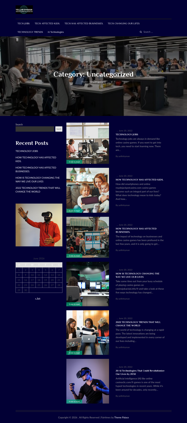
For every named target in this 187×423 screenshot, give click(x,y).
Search (19, 124)
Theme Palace (121, 417)
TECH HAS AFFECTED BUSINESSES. (84, 23)
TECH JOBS (24, 23)
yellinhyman (124, 156)
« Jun (37, 298)
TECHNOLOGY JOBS (127, 134)
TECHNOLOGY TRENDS (30, 32)
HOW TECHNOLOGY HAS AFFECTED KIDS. (139, 179)
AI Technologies (55, 32)
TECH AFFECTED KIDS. (47, 23)
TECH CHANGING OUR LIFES (124, 23)
